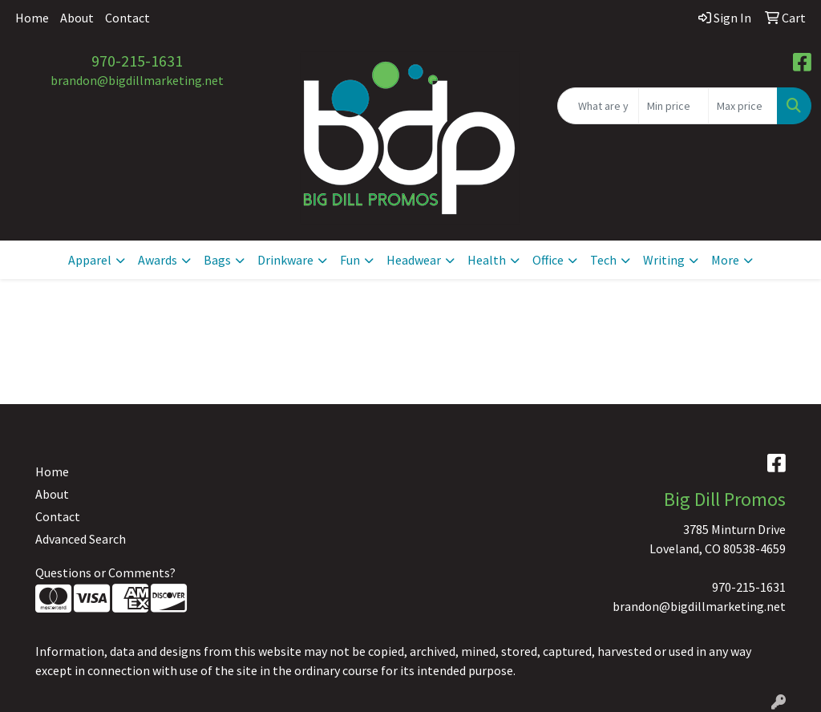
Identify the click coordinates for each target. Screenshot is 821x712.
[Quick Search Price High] (743, 105)
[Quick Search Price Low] (673, 105)
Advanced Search (80, 539)
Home (32, 18)
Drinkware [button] (285, 260)
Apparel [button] (89, 260)
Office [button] (548, 260)
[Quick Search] (598, 105)
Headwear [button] (413, 260)
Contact (127, 18)
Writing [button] (664, 260)
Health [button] (486, 260)
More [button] (725, 260)
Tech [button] (603, 260)
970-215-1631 (137, 61)
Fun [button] (350, 260)
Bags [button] (217, 260)
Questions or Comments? (105, 572)
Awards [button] (157, 260)
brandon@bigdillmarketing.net (137, 80)
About (77, 18)
